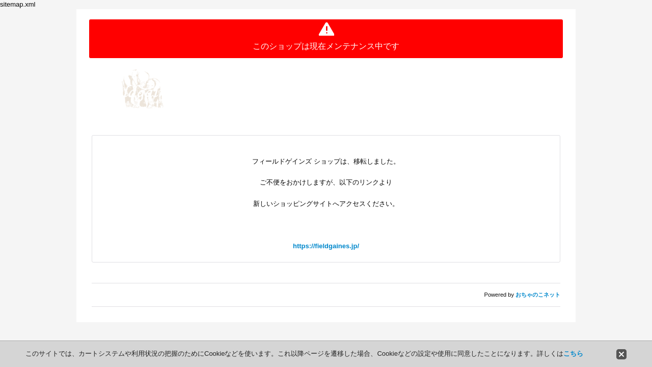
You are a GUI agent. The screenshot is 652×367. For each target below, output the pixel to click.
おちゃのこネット (537, 295)
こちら (573, 353)
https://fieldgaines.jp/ (326, 246)
